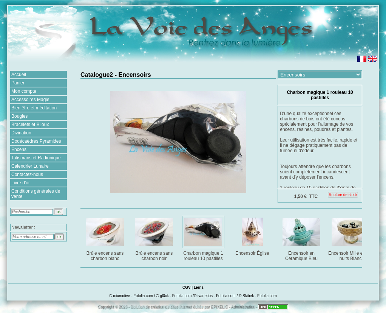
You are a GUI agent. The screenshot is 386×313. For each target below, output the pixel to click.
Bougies (19, 116)
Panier (18, 83)
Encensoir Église (253, 235)
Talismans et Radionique (36, 157)
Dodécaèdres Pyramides (36, 141)
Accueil (18, 74)
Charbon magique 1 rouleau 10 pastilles (204, 238)
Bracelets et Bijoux (30, 124)
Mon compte (23, 91)
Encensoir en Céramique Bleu (302, 238)
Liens (199, 287)
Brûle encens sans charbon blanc (105, 238)
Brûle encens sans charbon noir (155, 238)
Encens (18, 149)
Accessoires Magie (30, 99)
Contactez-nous (27, 174)
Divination (21, 132)
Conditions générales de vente (35, 193)
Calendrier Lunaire (30, 166)
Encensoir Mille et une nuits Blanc (350, 238)
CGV (186, 287)
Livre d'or (20, 182)
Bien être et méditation (34, 108)
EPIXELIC (219, 307)
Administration (243, 307)
